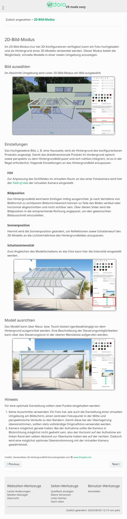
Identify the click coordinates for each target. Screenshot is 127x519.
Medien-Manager (17, 494)
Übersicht (13, 498)
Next (116, 464)
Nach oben (57, 501)
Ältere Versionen (61, 494)
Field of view (20, 183)
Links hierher (59, 498)
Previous (13, 464)
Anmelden (94, 491)
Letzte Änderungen (18, 491)
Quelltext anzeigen (62, 491)
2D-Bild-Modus (44, 19)
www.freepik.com (83, 457)
